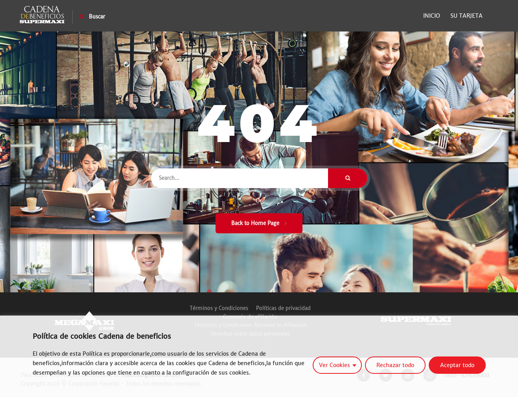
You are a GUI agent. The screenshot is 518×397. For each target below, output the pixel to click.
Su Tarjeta (466, 15)
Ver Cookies (334, 365)
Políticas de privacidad (283, 308)
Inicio (431, 15)
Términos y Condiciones (219, 308)
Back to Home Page (259, 223)
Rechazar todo (395, 365)
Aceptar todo (457, 365)
